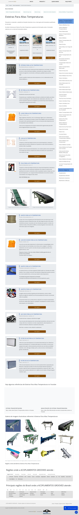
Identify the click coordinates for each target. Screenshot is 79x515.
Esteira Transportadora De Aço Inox (65, 51)
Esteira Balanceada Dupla (65, 89)
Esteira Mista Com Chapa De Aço (65, 47)
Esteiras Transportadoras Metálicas (65, 34)
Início (53, 503)
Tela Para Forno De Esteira (65, 98)
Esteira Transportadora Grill (65, 112)
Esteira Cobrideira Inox (64, 103)
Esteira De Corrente (63, 129)
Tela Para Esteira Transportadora (63, 95)
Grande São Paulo (42, 474)
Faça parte (68, 1)
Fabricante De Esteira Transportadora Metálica (64, 137)
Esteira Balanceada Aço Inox (65, 80)
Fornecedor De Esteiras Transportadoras (64, 59)
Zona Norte (17, 474)
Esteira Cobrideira (63, 78)
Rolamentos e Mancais (64, 180)
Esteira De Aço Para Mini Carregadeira (64, 155)
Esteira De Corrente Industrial (50, 12)
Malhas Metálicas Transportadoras (63, 123)
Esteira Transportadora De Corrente (65, 41)
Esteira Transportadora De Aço (65, 55)
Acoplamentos (62, 173)
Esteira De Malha (63, 106)
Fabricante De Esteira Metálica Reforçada (64, 151)
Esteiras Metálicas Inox (64, 25)
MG (10, 489)
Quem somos (55, 1)
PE (29, 489)
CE (35, 489)
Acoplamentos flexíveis (64, 175)
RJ (7, 489)
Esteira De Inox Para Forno (65, 126)
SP (16, 489)
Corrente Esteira (63, 134)
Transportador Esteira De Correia (65, 63)
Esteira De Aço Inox (27, 12)
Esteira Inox (61, 131)
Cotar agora (11, 58)
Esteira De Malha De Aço (64, 161)
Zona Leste (35, 474)
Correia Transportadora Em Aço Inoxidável (65, 109)
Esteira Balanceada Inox (64, 87)
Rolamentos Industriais (64, 178)
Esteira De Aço (37, 12)
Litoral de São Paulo (51, 474)
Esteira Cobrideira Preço (64, 101)
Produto (42, 1)
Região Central (10, 474)
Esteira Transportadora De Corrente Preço (65, 115)
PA (46, 489)
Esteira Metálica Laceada (64, 144)
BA (32, 489)
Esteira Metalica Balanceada (65, 92)
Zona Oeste (23, 474)
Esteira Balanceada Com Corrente (64, 83)
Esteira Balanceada (63, 31)
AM (43, 489)
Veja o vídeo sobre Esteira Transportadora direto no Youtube (20, 410)
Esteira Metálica (62, 38)
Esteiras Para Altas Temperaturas (63, 119)
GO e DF (39, 489)
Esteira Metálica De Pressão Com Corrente (65, 147)
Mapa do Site (69, 503)
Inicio (31, 1)
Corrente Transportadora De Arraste (65, 164)
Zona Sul (29, 474)
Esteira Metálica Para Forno (65, 75)
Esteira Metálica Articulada (65, 159)
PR (19, 489)
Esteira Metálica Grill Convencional (63, 141)
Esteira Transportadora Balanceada (13, 12)
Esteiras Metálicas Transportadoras (66, 12)
